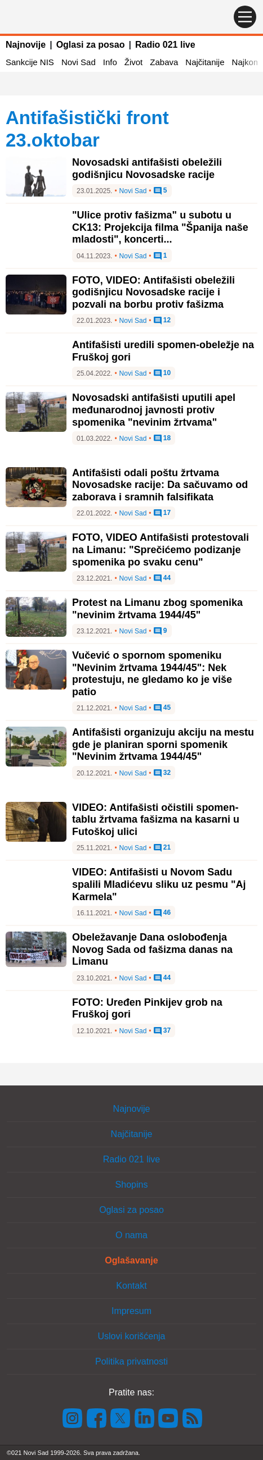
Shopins (131, 1184)
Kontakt (131, 1285)
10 (162, 373)
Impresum (131, 1311)
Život (133, 62)
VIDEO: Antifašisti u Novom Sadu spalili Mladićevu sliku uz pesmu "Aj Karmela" (159, 884)
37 (162, 1031)
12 (162, 321)
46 (162, 913)
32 (162, 773)
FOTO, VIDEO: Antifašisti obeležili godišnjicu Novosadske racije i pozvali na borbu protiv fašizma (153, 292)
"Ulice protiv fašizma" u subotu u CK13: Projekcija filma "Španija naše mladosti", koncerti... (160, 227)
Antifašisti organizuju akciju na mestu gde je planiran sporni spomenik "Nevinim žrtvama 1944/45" (163, 744)
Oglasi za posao (90, 44)
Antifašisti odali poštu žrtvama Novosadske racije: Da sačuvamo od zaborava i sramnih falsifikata (160, 485)
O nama (131, 1235)
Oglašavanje (131, 1260)
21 (162, 848)
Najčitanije (204, 62)
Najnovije (26, 44)
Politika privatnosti (131, 1361)
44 (162, 578)
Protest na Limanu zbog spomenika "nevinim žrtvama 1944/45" (157, 608)
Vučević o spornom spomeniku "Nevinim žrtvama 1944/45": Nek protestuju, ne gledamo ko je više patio (152, 673)
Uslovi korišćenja (131, 1336)
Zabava (164, 62)
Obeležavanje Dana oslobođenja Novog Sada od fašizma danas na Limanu (152, 949)
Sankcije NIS (30, 62)
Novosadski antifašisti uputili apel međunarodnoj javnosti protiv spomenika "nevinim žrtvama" (153, 409)
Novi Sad (78, 62)
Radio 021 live (165, 44)
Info (110, 62)
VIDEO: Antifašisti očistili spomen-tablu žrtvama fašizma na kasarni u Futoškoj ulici (155, 819)
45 (162, 708)
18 (162, 438)
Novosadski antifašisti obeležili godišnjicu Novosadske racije (147, 168)
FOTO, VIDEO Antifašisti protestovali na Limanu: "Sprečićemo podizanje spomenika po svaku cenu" (160, 549)
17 (162, 513)
